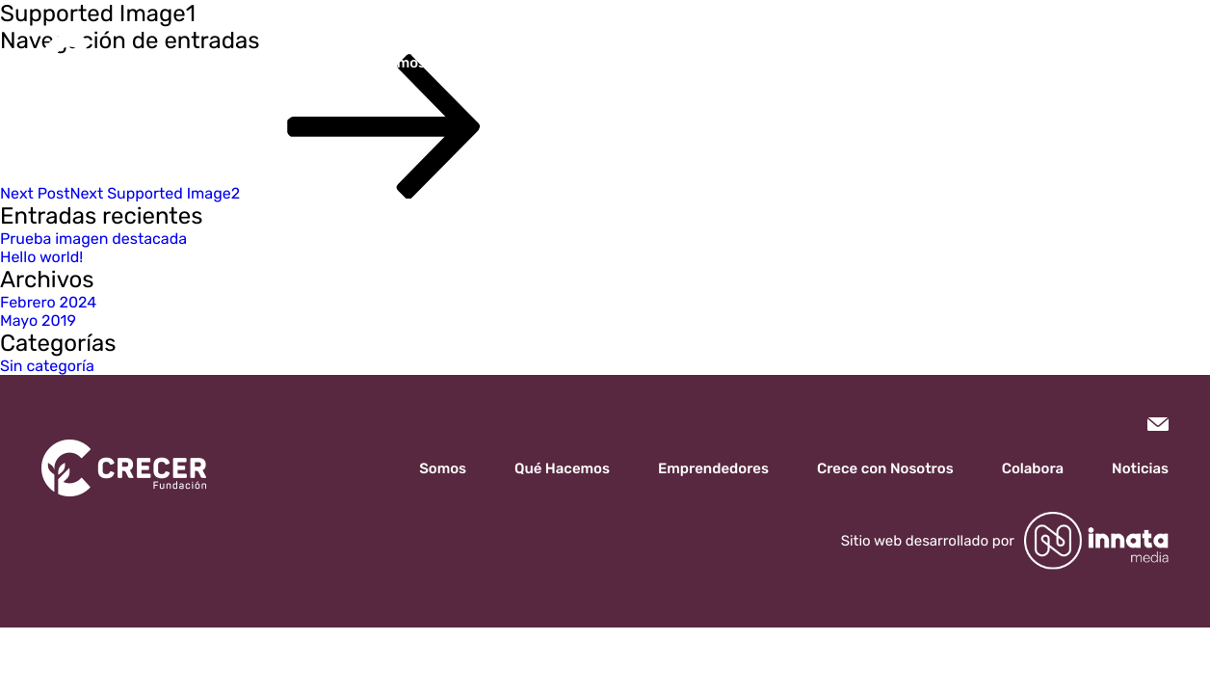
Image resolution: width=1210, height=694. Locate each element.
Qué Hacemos (502, 62)
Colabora (915, 62)
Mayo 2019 (38, 320)
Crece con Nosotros (787, 62)
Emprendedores (634, 62)
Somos (402, 62)
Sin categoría (47, 366)
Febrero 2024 (48, 302)
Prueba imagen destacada (93, 238)
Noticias (1003, 62)
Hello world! (41, 257)
